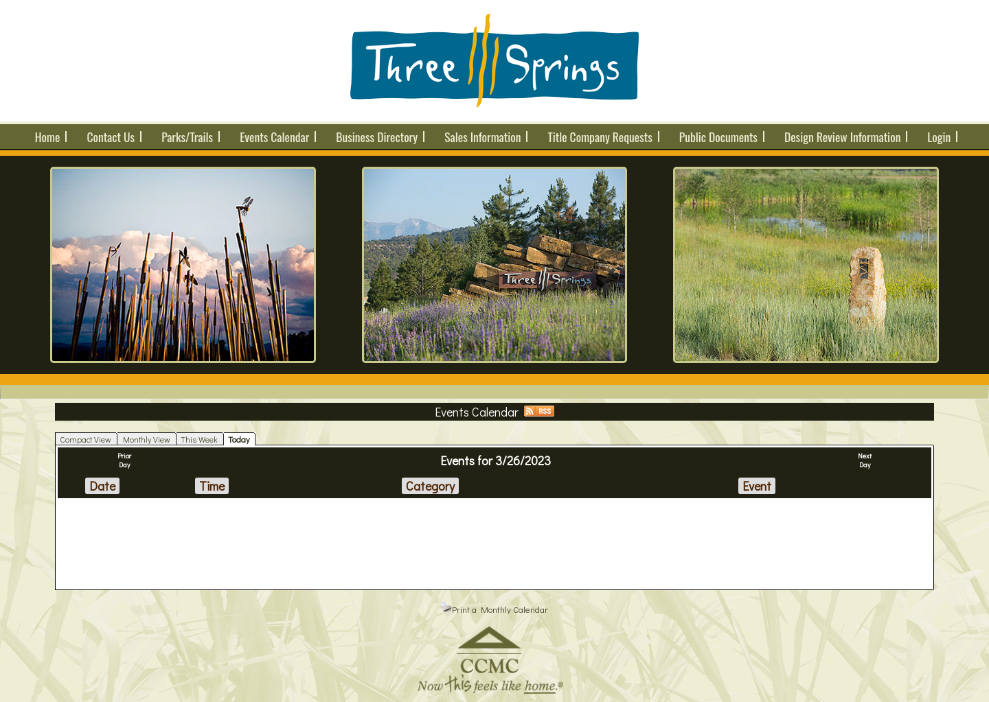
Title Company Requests (599, 136)
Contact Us (111, 136)
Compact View (85, 439)
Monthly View (146, 439)
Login (939, 136)
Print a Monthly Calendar (494, 609)
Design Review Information (842, 136)
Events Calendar (274, 136)
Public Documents (718, 136)
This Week (199, 439)
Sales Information (482, 136)
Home (47, 136)
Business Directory (377, 136)
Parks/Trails (187, 136)
